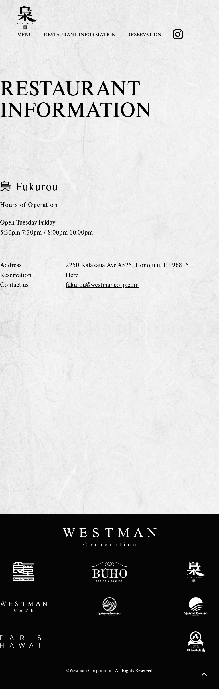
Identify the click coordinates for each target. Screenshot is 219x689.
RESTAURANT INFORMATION (80, 34)
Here (72, 275)
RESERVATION (144, 34)
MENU (25, 34)
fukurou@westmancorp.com (102, 284)
